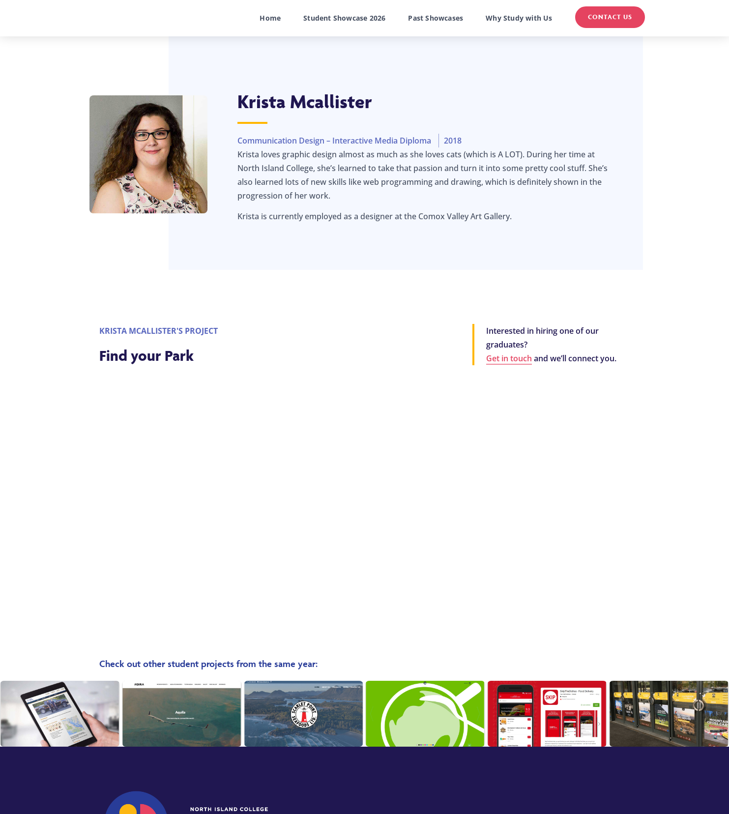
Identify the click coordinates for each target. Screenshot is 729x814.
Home (270, 18)
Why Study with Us (519, 18)
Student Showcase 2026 (344, 18)
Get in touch (509, 358)
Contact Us (610, 17)
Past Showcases (435, 18)
